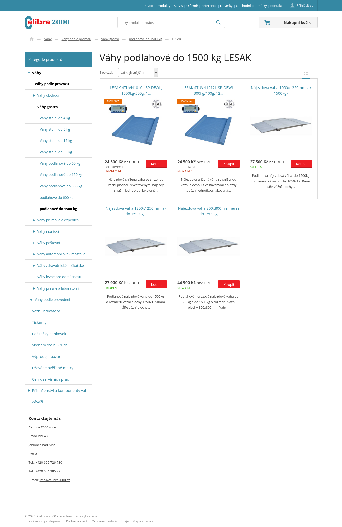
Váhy (48, 39)
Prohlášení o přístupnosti (44, 521)
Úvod (32, 39)
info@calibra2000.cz (55, 480)
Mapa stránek (143, 521)
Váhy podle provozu (76, 39)
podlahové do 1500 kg (145, 39)
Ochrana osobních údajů (110, 521)
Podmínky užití (77, 521)
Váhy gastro (110, 39)
